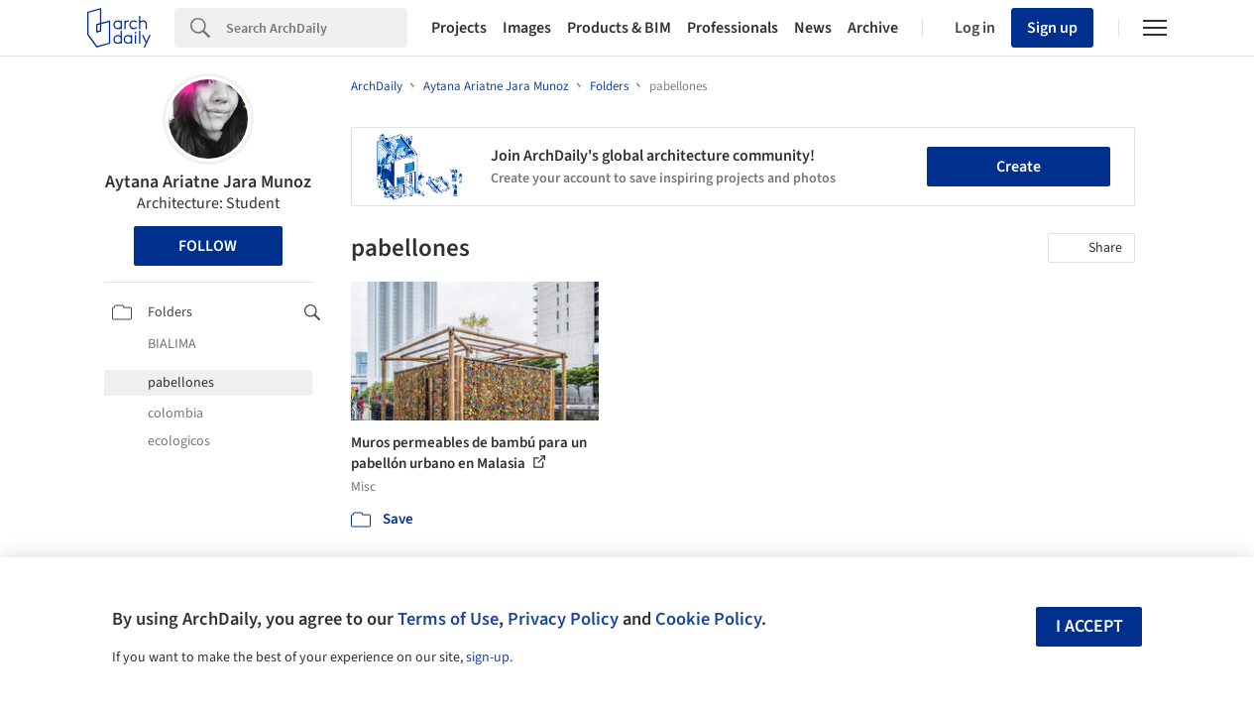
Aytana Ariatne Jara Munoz (208, 182)
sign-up (488, 657)
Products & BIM (619, 28)
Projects (459, 28)
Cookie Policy (708, 619)
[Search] (316, 28)
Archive (873, 28)
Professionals (732, 28)
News (813, 28)
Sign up (1052, 28)
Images (527, 28)
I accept (1089, 626)
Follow (207, 246)
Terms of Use (448, 619)
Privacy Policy (563, 619)
